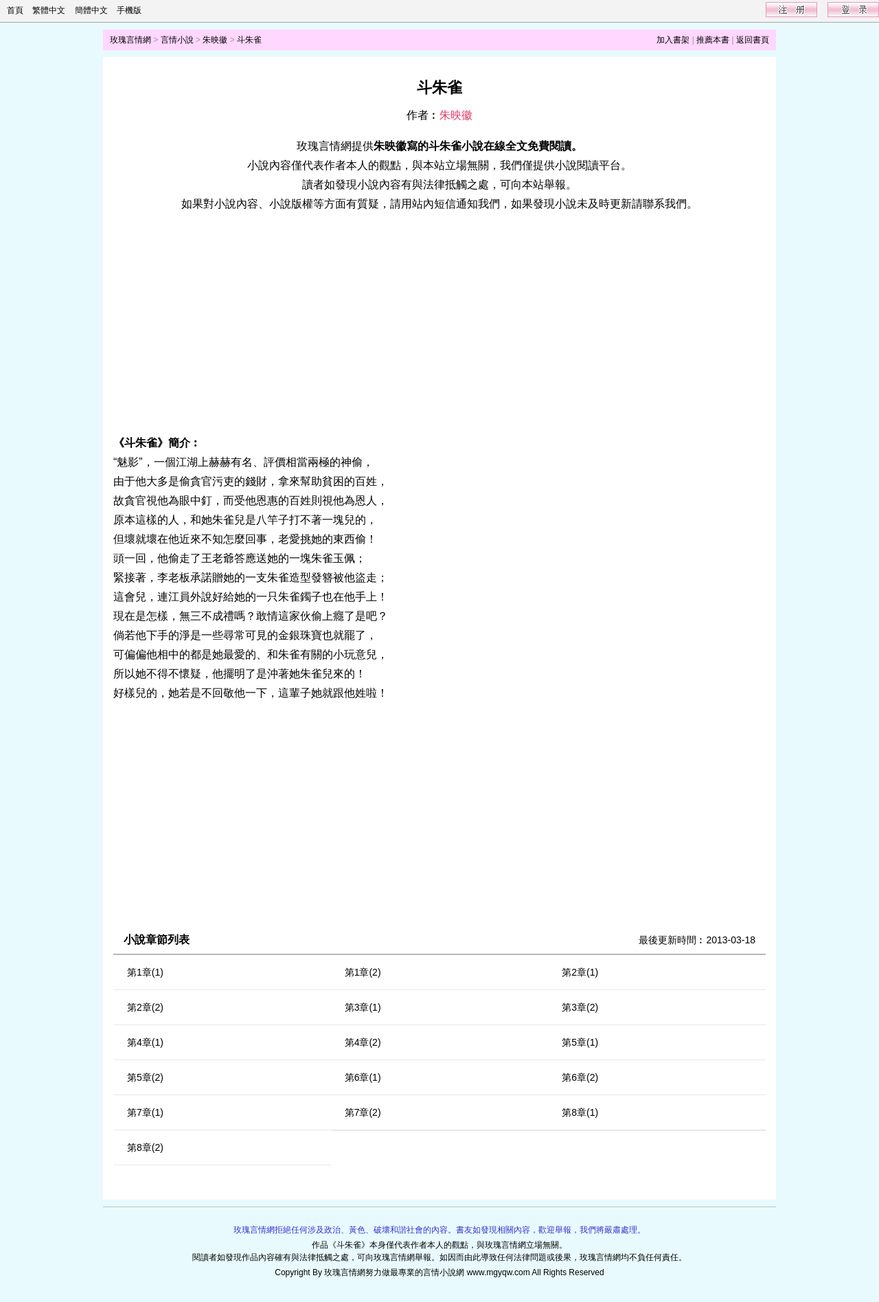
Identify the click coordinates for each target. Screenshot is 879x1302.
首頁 (15, 10)
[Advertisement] (439, 323)
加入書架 (673, 40)
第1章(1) (145, 972)
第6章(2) (580, 1077)
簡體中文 (91, 10)
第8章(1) (580, 1112)
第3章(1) (363, 1007)
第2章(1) (580, 972)
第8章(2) (145, 1147)
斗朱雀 (249, 40)
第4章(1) (145, 1042)
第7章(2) (363, 1112)
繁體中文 (48, 10)
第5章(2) (145, 1077)
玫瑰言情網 (130, 40)
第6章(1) (363, 1077)
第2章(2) (145, 1007)
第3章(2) (580, 1007)
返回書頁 (752, 40)
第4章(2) (363, 1042)
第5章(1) (580, 1042)
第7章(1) (145, 1112)
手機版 (129, 10)
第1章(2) (363, 972)
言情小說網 (443, 1272)
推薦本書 (712, 40)
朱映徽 (215, 40)
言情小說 (177, 40)
